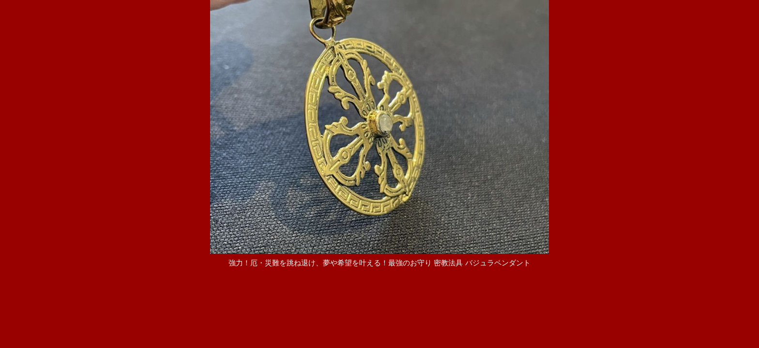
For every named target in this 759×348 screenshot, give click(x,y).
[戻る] (379, 272)
